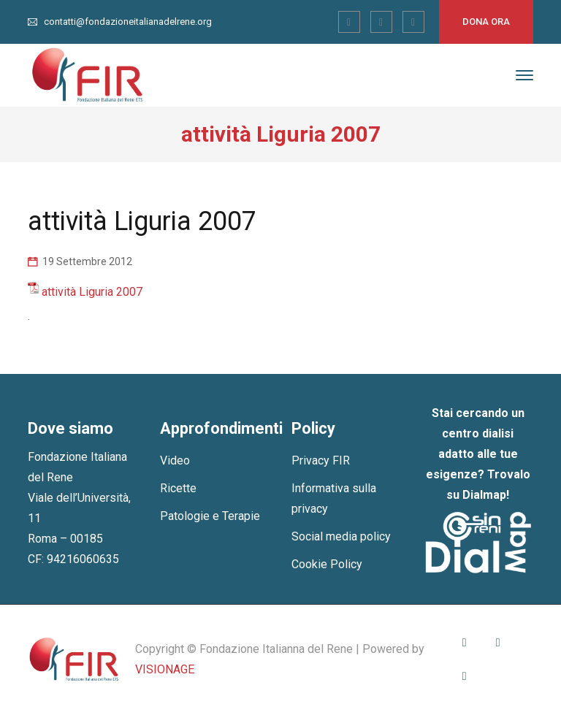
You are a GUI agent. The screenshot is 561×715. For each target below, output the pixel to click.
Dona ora (486, 21)
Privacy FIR (320, 460)
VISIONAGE (164, 669)
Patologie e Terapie (210, 516)
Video (175, 460)
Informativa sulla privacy (333, 498)
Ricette (178, 488)
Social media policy (341, 536)
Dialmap (484, 495)
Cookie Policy (326, 564)
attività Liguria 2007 (92, 292)
